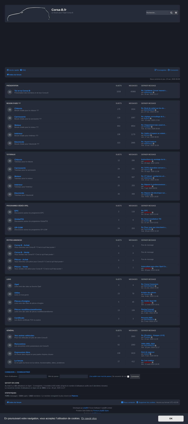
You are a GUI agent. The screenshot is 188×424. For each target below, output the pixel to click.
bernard (147, 135)
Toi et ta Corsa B (22, 91)
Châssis (18, 108)
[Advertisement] (92, 45)
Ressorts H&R (146, 318)
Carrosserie (20, 117)
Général (10, 330)
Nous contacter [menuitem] (128, 402)
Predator (147, 127)
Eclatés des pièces (148, 292)
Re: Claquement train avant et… (153, 125)
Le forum (18, 361)
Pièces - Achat (21, 259)
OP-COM (18, 227)
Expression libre (22, 352)
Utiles (17, 293)
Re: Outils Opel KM (148, 301)
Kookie (146, 221)
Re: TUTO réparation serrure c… (154, 168)
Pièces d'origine (22, 301)
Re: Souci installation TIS (151, 219)
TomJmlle (147, 229)
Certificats (19, 318)
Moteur (17, 125)
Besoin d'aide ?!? (14, 103)
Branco (146, 118)
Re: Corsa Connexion (149, 284)
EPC (16, 211)
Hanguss (147, 195)
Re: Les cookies (147, 360)
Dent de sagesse (147, 352)
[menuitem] (23, 70)
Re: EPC (144, 210)
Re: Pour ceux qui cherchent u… (154, 227)
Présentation (12, 86)
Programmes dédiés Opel (17, 206)
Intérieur (18, 133)
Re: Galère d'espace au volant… (154, 133)
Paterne (75, 396)
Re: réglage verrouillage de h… (153, 116)
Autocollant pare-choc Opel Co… (154, 266)
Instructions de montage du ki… (154, 159)
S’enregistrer (23, 372)
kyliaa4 (146, 354)
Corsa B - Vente (21, 252)
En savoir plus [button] (89, 418)
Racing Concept (147, 309)
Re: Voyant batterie (148, 142)
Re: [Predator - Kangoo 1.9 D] (152, 335)
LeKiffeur (147, 161)
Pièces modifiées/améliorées (28, 309)
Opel (16, 284)
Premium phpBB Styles (101, 411)
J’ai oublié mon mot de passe (100, 376)
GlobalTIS (19, 219)
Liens (9, 279)
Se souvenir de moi (120, 376)
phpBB (85, 408)
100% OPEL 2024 (148, 344)
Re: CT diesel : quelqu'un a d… (153, 176)
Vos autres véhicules (24, 335)
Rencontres (20, 344)
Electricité (19, 142)
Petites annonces (14, 240)
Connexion (10, 372)
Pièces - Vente (21, 267)
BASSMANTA (149, 110)
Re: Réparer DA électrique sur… (154, 193)
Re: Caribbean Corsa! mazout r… (154, 90)
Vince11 (147, 169)
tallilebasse (148, 92)
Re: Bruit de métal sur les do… (153, 108)
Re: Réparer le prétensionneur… (154, 184)
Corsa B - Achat (21, 245)
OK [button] (171, 418)
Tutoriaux (11, 154)
